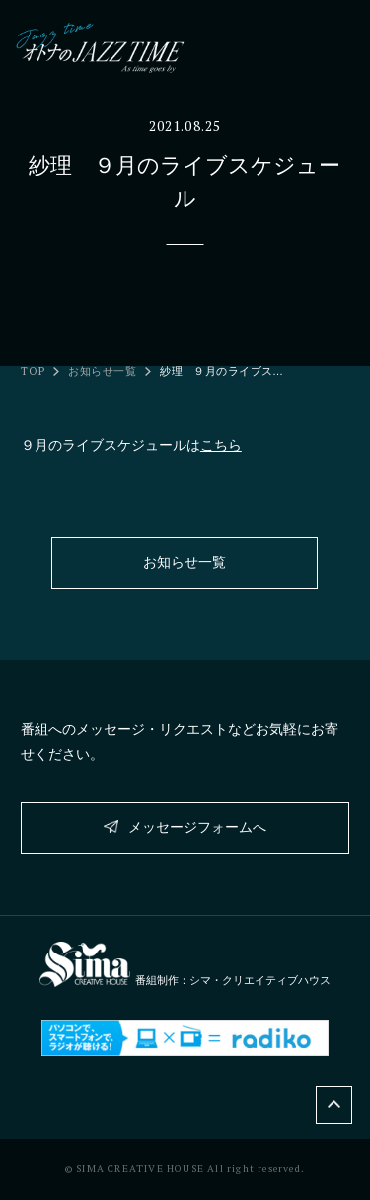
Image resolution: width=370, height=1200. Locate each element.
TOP (33, 371)
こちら (221, 445)
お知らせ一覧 (102, 371)
